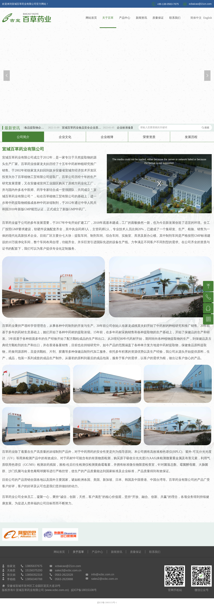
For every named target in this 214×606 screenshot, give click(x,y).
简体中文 (196, 17)
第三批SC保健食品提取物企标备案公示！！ (29, 127)
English (207, 17)
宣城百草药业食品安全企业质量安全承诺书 (84, 127)
